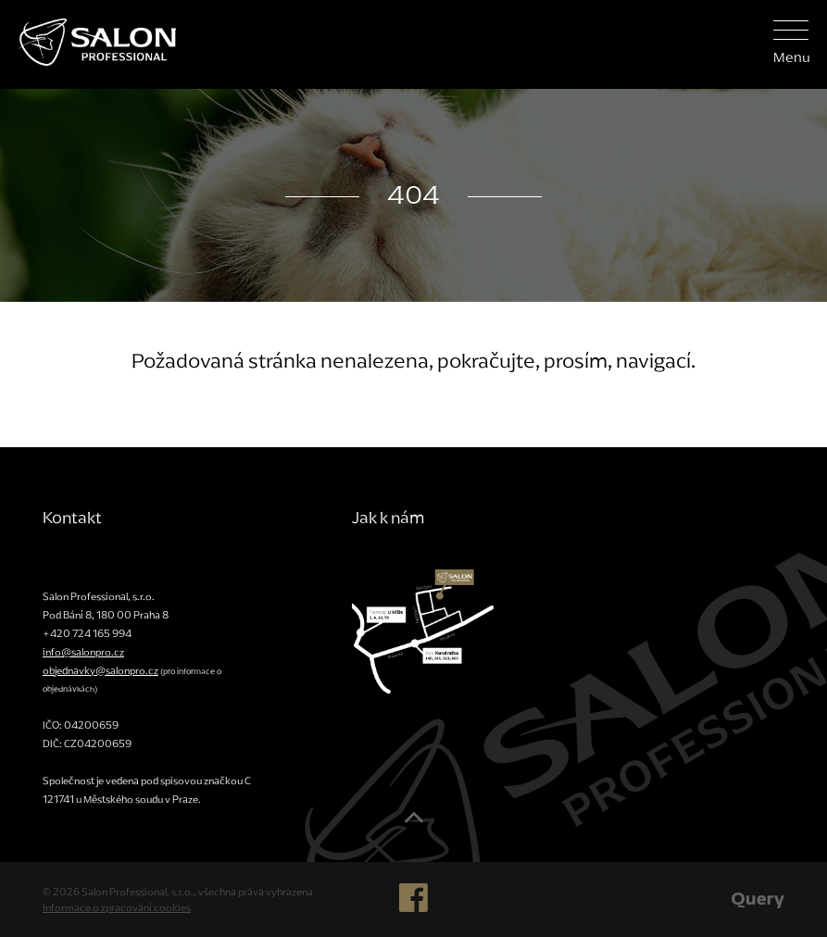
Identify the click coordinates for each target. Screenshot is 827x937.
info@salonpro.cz (83, 651)
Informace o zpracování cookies (117, 907)
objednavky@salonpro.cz (100, 670)
